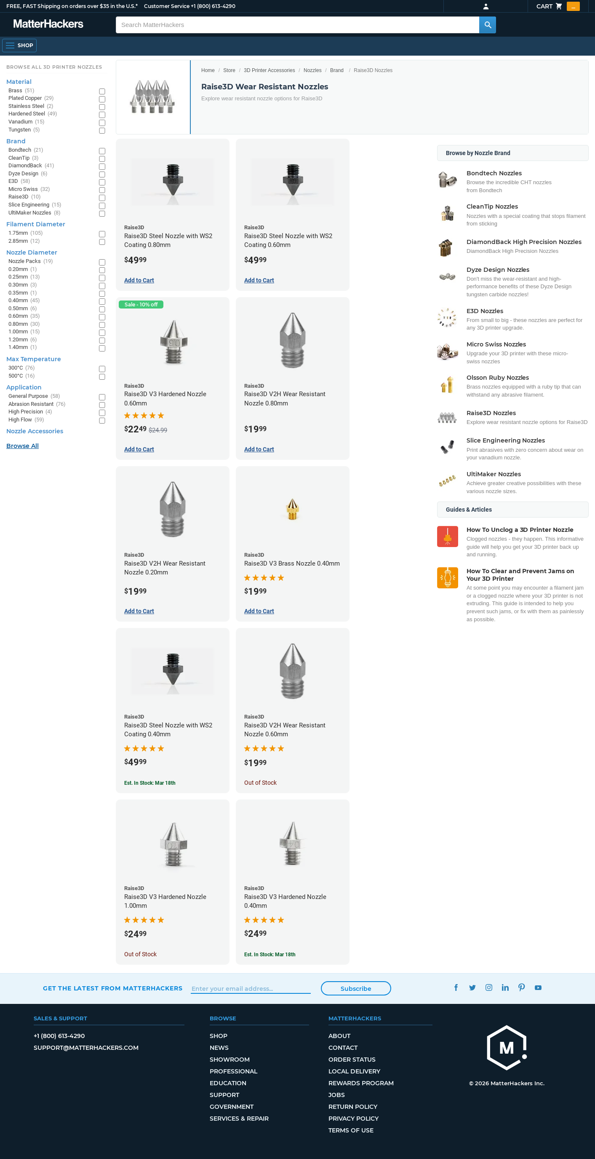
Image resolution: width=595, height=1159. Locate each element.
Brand (337, 70)
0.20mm (22, 270)
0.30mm (22, 285)
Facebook (456, 987)
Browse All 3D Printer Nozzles (54, 67)
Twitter (472, 987)
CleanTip (23, 158)
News (219, 1048)
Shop (218, 1036)
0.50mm (22, 309)
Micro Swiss (29, 189)
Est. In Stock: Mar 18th (150, 783)
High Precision (30, 412)
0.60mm (24, 316)
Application (24, 387)
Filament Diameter (35, 224)
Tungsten (24, 130)
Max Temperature (33, 359)
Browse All (22, 446)
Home (208, 70)
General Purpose (34, 396)
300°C (21, 368)
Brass (21, 91)
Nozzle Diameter (31, 252)
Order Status (352, 1059)
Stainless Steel (30, 106)
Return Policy (352, 1107)
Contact (343, 1048)
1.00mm (24, 332)
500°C (21, 376)
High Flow (26, 420)
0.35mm (22, 293)
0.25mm (24, 277)
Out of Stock (260, 782)
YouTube (538, 987)
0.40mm (24, 301)
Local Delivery (354, 1071)
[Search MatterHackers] (487, 24)
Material (19, 82)
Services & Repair (239, 1118)
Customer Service (166, 6)
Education (228, 1083)
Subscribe (356, 989)
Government (231, 1107)
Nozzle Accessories (34, 431)
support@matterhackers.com (86, 1048)
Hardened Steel (32, 114)
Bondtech (25, 150)
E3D (19, 181)
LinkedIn (505, 987)
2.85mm (24, 241)
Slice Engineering (34, 205)
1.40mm (22, 347)
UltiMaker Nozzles (34, 213)
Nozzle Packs (30, 262)
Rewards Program (361, 1083)
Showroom (230, 1059)
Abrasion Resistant (37, 404)
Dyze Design (28, 174)
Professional (233, 1071)
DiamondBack (31, 166)
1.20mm (22, 340)
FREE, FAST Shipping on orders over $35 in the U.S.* (72, 6)
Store (229, 70)
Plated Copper (31, 98)
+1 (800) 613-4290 (213, 6)
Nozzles (313, 70)
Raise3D (24, 197)
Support (224, 1095)
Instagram (489, 987)
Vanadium (26, 122)
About (339, 1036)
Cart (558, 6)
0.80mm (24, 324)
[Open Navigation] (19, 45)
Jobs (336, 1095)
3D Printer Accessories (269, 70)
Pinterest (522, 987)
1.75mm (25, 233)
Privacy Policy (353, 1118)
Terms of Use (351, 1130)
